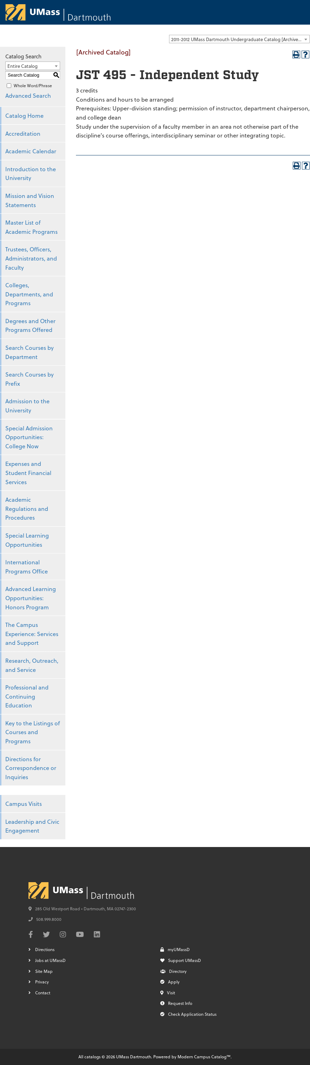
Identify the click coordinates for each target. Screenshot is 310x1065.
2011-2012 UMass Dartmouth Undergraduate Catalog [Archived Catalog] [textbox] (240, 39)
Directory (173, 971)
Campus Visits (23, 804)
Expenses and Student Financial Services (28, 473)
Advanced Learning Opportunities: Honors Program (30, 598)
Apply (170, 982)
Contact (42, 992)
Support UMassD (180, 960)
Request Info (176, 1003)
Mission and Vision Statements (29, 200)
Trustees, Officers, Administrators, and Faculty (31, 258)
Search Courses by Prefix (29, 378)
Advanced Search (28, 95)
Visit (167, 992)
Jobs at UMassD (50, 960)
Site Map (44, 971)
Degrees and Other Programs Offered (30, 325)
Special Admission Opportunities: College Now (29, 437)
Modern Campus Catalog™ (204, 1056)
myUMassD (175, 949)
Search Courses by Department (29, 352)
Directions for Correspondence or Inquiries (30, 768)
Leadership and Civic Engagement (32, 826)
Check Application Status (188, 1014)
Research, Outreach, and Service (31, 665)
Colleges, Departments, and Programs (29, 294)
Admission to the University (27, 405)
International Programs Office (26, 566)
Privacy (42, 982)
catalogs (92, 1056)
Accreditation (22, 133)
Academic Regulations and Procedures (26, 508)
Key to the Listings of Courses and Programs (32, 732)
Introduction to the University (30, 173)
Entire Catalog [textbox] (22, 66)
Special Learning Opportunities (27, 539)
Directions (44, 949)
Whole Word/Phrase (33, 85)
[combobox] (239, 39)
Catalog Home (24, 115)
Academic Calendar (30, 151)
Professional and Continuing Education (27, 696)
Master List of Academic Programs (31, 227)
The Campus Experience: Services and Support (31, 634)
